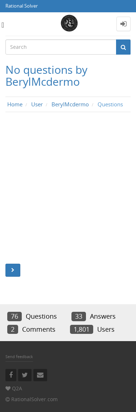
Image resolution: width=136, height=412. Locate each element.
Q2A (17, 388)
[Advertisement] (68, 190)
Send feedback (19, 356)
